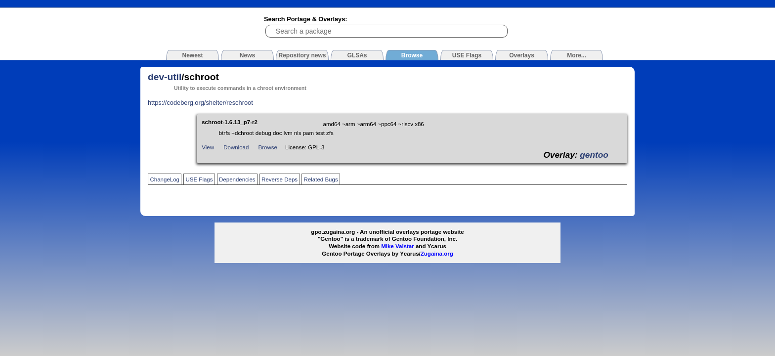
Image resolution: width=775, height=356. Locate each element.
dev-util (164, 77)
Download (236, 147)
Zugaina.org (437, 254)
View (208, 147)
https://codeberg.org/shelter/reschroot (200, 102)
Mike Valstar (397, 246)
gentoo (594, 155)
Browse (267, 147)
